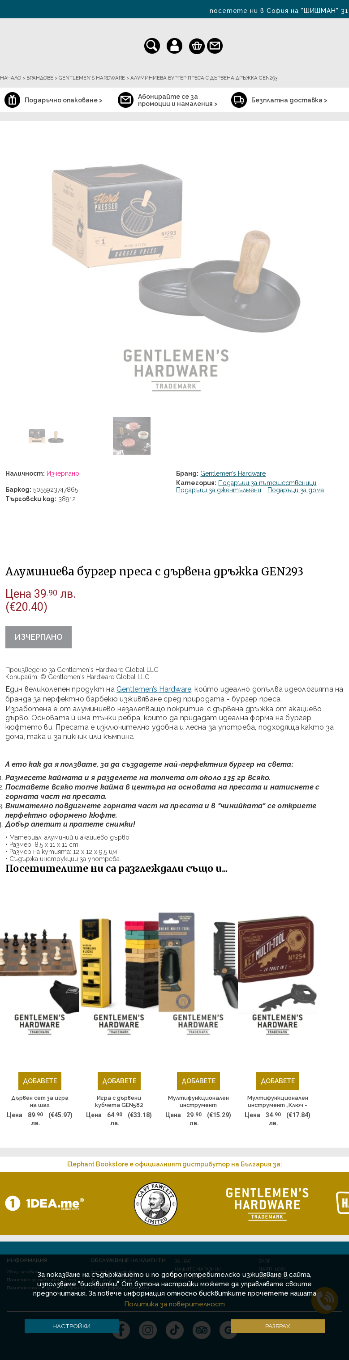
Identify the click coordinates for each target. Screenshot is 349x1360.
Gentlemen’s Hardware (233, 473)
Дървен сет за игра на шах (40, 1101)
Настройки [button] (71, 1326)
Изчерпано (38, 637)
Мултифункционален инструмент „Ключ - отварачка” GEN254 (277, 1101)
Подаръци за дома (295, 490)
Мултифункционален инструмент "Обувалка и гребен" (198, 1101)
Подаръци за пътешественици (267, 482)
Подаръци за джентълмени (218, 490)
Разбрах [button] (277, 1326)
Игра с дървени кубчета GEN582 (119, 1101)
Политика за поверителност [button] (174, 1304)
